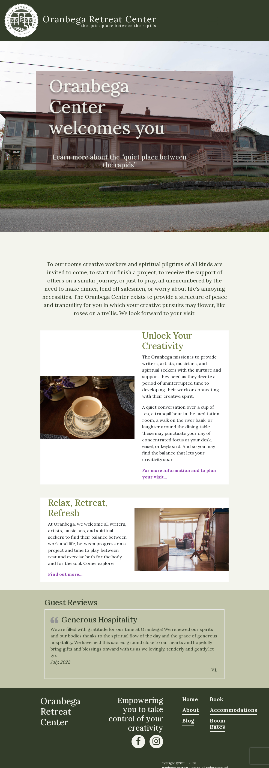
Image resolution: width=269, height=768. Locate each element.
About (190, 709)
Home (190, 699)
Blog (188, 720)
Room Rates (217, 723)
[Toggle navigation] (213, 21)
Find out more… (65, 574)
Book (216, 699)
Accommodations (233, 709)
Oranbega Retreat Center (100, 19)
